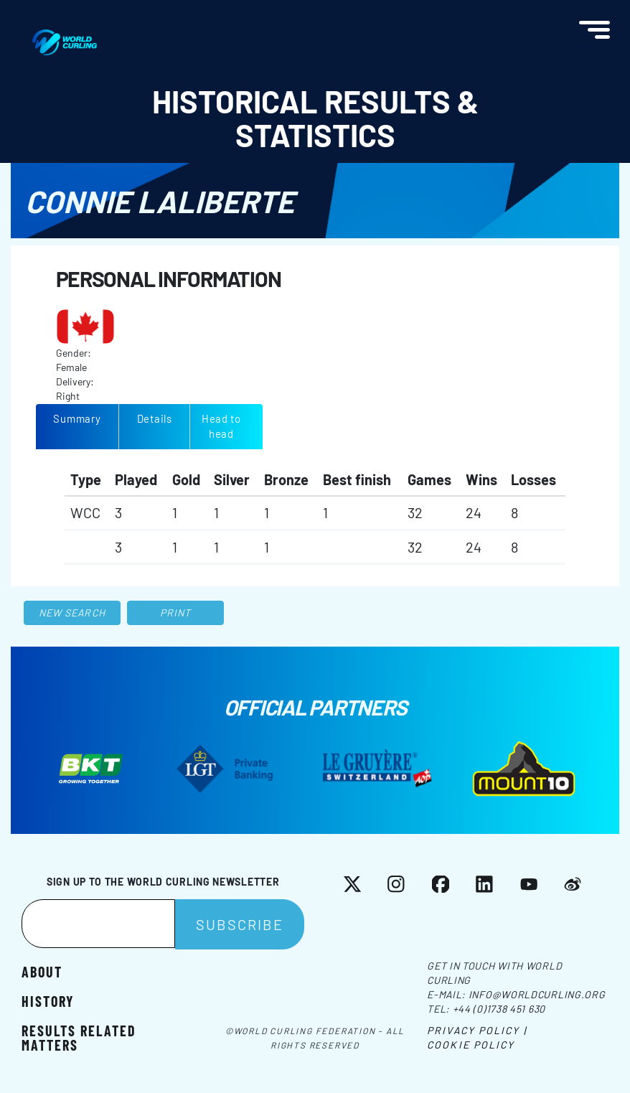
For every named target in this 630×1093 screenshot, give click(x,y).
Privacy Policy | (477, 1030)
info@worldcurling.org (537, 994)
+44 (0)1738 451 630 (499, 1009)
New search (72, 612)
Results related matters (79, 1037)
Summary (76, 418)
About (42, 971)
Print (176, 612)
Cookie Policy (470, 1044)
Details (154, 418)
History (48, 1000)
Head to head (221, 426)
